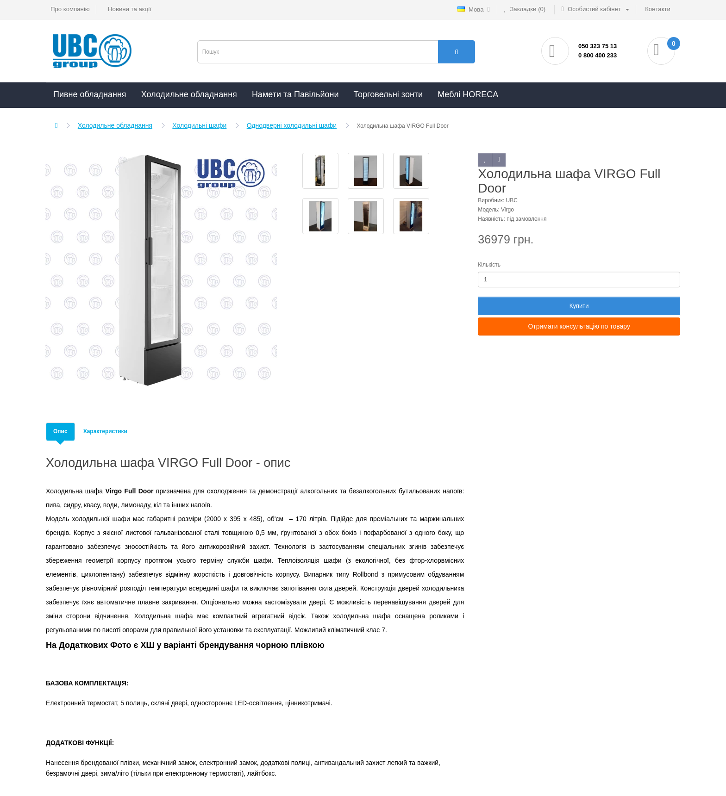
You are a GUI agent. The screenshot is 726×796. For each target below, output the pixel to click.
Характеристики (105, 431)
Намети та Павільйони (295, 94)
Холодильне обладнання (189, 94)
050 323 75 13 (597, 46)
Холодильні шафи (199, 125)
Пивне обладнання (89, 94)
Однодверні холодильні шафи (292, 125)
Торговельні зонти (388, 94)
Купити (579, 305)
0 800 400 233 (597, 55)
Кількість (489, 264)
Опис (60, 431)
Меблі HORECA (468, 94)
